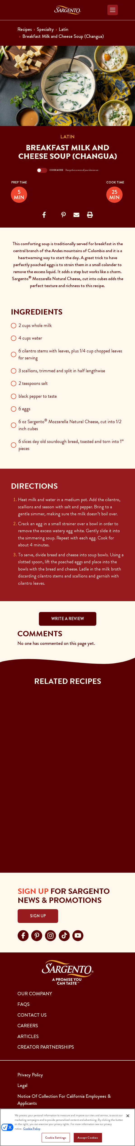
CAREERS (27, 1025)
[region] (67, 1127)
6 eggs (24, 408)
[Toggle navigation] (112, 10)
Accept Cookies (88, 1137)
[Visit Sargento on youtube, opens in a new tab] (77, 934)
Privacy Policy (30, 1074)
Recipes (24, 29)
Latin (63, 29)
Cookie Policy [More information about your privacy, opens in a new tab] (31, 1128)
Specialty (45, 29)
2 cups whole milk (35, 325)
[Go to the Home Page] (67, 10)
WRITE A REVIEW (67, 619)
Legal (22, 1085)
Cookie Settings (55, 1137)
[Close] (128, 1116)
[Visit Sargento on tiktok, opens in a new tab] (64, 934)
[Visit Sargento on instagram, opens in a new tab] (50, 934)
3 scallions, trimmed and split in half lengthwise (62, 370)
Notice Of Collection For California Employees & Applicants (64, 1100)
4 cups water (30, 338)
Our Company (34, 993)
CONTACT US (32, 1015)
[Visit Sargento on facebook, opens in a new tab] (23, 934)
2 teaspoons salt (33, 383)
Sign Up (38, 916)
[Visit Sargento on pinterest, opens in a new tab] (36, 934)
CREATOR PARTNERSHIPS (45, 1047)
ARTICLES (28, 1036)
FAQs (23, 1004)
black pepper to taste (38, 396)
